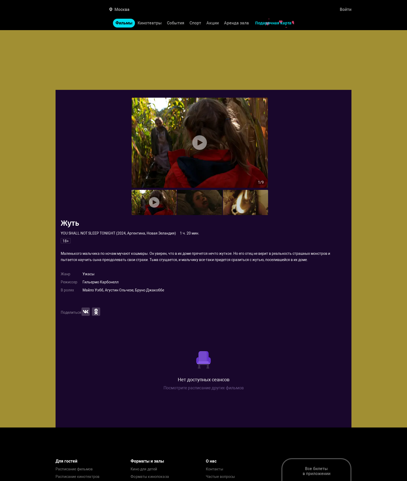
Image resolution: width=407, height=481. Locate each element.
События (175, 23)
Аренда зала (236, 23)
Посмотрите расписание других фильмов (204, 387)
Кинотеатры (150, 23)
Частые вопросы (220, 477)
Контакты (214, 469)
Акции (212, 23)
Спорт (195, 23)
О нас (211, 461)
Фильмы (124, 23)
